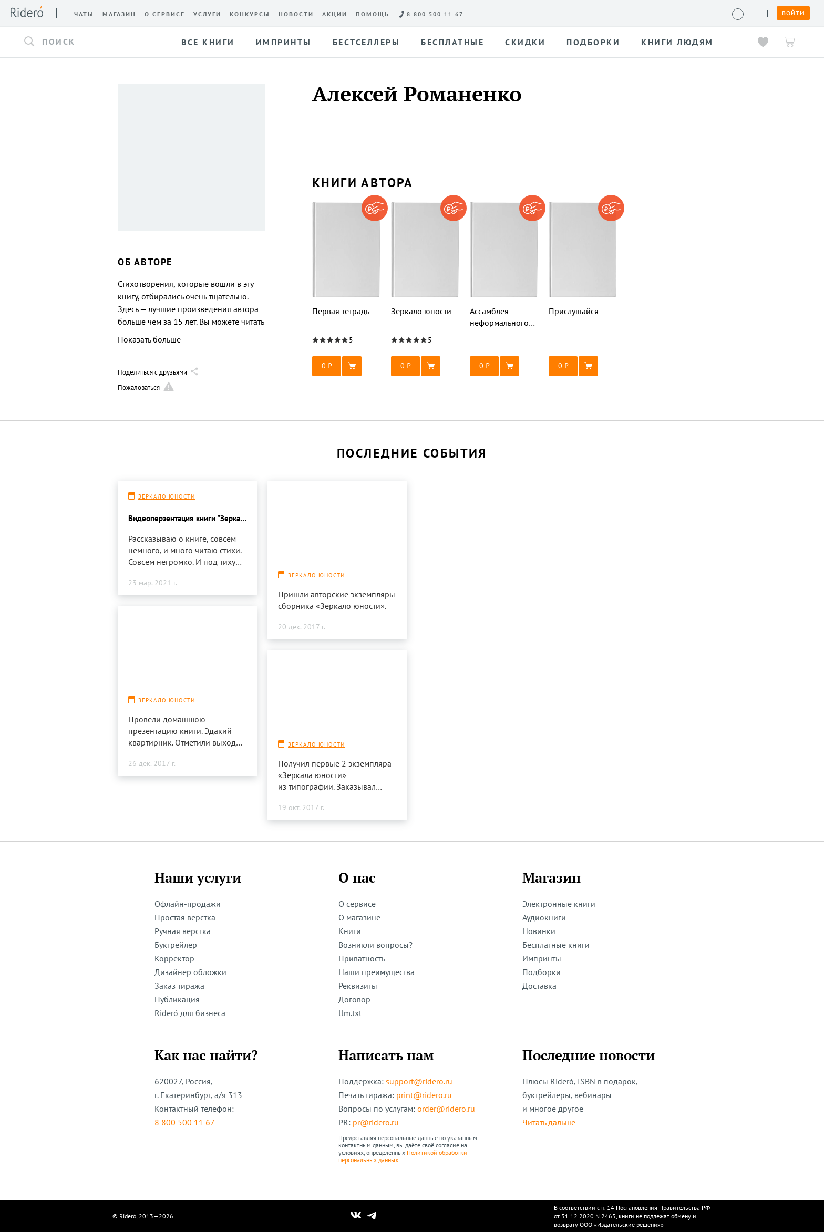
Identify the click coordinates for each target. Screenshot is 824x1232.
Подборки (541, 972)
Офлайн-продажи (187, 903)
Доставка (539, 985)
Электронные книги (558, 903)
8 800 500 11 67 (184, 1122)
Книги (349, 931)
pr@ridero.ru (376, 1122)
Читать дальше (548, 1122)
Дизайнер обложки (190, 972)
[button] (93, 42)
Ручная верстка (182, 931)
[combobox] (93, 42)
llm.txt (350, 1013)
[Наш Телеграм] (372, 1216)
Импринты (541, 958)
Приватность (361, 958)
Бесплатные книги (556, 944)
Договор (354, 999)
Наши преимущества (376, 972)
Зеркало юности (166, 496)
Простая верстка (184, 917)
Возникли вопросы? (375, 944)
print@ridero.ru (424, 1095)
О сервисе (357, 903)
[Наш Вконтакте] (356, 1216)
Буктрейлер (175, 944)
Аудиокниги (544, 917)
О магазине (359, 917)
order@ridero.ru (446, 1108)
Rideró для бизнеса (189, 1013)
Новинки (538, 931)
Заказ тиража (179, 985)
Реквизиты (357, 985)
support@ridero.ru (419, 1081)
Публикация (177, 999)
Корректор (174, 958)
